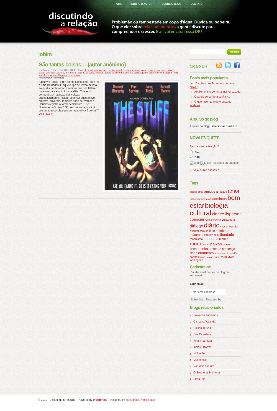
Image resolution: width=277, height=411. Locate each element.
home (118, 4)
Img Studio (149, 399)
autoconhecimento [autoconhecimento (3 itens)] (200, 199)
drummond (71, 72)
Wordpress (100, 399)
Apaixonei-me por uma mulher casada (217, 91)
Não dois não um (203, 366)
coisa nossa (154, 70)
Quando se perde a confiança (212, 96)
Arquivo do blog (199, 126)
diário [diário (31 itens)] (211, 225)
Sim (197, 152)
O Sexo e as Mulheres (207, 372)
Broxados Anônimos (205, 315)
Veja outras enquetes (206, 170)
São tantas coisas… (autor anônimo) (82, 64)
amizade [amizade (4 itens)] (221, 191)
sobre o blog (171, 4)
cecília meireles (116, 70)
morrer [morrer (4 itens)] (223, 239)
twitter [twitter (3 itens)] (217, 257)
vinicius (54, 75)
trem (46, 75)
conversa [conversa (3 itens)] (216, 219)
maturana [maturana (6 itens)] (211, 239)
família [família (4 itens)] (204, 231)
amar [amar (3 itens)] (200, 191)
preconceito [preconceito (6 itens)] (199, 249)
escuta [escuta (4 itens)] (233, 226)
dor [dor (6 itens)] (222, 226)
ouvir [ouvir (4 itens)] (206, 244)
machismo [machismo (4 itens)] (196, 239)
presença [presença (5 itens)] (228, 249)
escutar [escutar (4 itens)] (194, 231)
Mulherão (199, 353)
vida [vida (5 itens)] (224, 257)
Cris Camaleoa (202, 334)
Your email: (197, 284)
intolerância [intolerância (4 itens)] (211, 235)
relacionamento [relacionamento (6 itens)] (202, 253)
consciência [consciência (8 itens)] (200, 219)
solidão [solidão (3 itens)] (234, 253)
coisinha (60, 72)
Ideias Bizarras (202, 347)
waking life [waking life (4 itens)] (196, 260)
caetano (103, 70)
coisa (143, 70)
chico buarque (133, 70)
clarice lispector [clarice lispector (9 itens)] (226, 214)
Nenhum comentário (69, 75)
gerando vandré (133, 72)
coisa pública (167, 70)
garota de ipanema (114, 72)
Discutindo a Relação (71, 24)
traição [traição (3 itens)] (209, 257)
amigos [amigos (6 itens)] (209, 191)
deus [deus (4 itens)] (232, 219)
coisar (42, 72)
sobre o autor (141, 4)
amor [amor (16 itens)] (234, 191)
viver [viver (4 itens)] (231, 257)
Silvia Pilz (199, 379)
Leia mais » (46, 113)
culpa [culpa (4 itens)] (225, 219)
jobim (145, 72)
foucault (99, 72)
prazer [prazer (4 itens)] (227, 244)
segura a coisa (156, 72)
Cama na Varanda (204, 321)
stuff (41, 75)
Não (197, 157)
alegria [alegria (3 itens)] (193, 191)
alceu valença (91, 70)
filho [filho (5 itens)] (212, 231)
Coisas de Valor (203, 328)
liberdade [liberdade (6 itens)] (226, 235)
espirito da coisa (86, 72)
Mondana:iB (133, 399)
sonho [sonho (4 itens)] (193, 257)
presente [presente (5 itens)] (215, 249)
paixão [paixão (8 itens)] (216, 244)
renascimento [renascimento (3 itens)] (222, 253)
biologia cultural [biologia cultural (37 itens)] (209, 209)
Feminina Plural (202, 340)
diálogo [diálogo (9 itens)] (196, 226)
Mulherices (200, 359)
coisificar (50, 72)
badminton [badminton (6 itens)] (218, 199)
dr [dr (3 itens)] (227, 226)
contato (196, 4)
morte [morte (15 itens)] (196, 244)
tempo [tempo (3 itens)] (201, 257)
